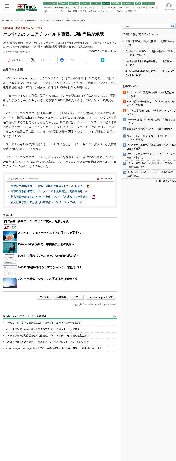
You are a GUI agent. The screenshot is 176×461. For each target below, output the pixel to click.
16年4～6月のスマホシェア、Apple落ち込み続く (48, 255)
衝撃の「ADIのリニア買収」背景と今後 (43, 221)
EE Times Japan (8, 20)
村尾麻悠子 (94, 51)
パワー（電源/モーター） (28, 20)
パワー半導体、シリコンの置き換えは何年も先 (48, 278)
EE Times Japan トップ (100, 297)
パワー (77, 297)
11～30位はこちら (167, 181)
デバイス (44, 297)
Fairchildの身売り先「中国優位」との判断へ (46, 244)
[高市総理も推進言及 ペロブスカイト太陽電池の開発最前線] (49, 191)
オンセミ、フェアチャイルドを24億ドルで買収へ (49, 232)
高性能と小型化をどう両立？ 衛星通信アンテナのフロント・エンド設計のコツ (47, 342)
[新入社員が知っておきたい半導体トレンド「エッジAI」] (46, 202)
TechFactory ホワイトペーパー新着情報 (25, 316)
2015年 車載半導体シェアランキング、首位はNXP (49, 267)
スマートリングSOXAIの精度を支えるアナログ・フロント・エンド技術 (43, 329)
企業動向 (61, 297)
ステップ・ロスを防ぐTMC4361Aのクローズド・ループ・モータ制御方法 (44, 322)
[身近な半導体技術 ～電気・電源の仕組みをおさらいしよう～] (50, 186)
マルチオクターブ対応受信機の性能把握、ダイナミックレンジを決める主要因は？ (48, 335)
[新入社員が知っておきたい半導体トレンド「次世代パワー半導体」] (53, 196)
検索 (173, 26)
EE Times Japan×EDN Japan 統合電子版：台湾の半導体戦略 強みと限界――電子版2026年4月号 (54, 348)
